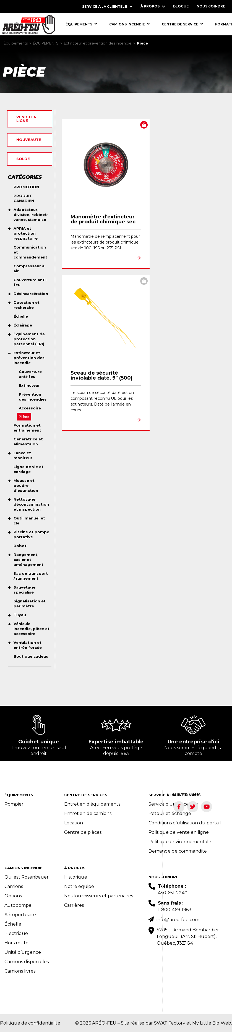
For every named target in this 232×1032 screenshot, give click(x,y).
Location (73, 822)
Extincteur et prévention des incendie (98, 43)
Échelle (12, 924)
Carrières (74, 905)
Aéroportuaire (20, 914)
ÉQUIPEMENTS (46, 43)
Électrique (16, 933)
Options (13, 895)
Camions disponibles (26, 961)
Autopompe (18, 905)
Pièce (142, 43)
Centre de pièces (82, 832)
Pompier (14, 804)
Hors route (16, 942)
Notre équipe (79, 886)
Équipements (16, 43)
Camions (13, 886)
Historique (75, 877)
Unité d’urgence (22, 952)
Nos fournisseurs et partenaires (98, 895)
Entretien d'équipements (92, 804)
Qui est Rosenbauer (26, 877)
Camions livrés (19, 971)
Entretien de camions (87, 813)
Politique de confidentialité (30, 1023)
